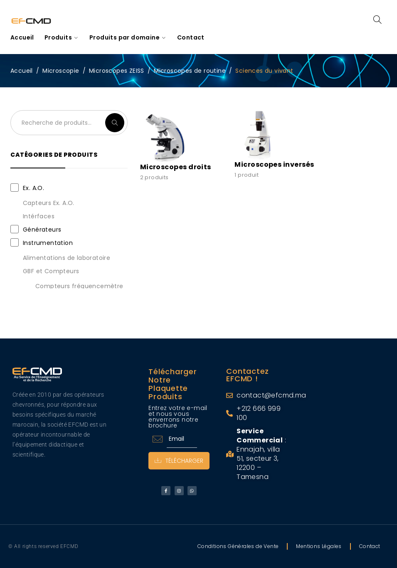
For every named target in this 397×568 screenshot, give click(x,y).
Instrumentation (48, 243)
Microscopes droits (175, 167)
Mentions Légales (318, 546)
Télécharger (179, 461)
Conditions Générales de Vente (238, 546)
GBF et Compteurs (51, 271)
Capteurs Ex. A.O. (48, 203)
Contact (369, 546)
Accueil (21, 71)
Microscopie (60, 71)
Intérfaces (38, 216)
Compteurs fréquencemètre (79, 286)
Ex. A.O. (33, 188)
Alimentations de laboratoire (66, 258)
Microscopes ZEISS (116, 71)
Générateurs (42, 229)
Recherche (114, 122)
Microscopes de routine (190, 71)
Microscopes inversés (274, 164)
